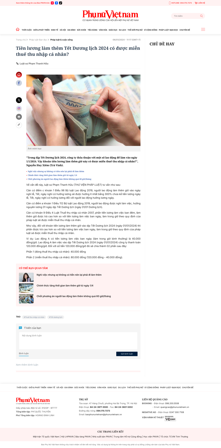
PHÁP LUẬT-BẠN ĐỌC (168, 30)
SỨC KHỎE (81, 30)
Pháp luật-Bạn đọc (38, 40)
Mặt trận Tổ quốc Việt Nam (46, 436)
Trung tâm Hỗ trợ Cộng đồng (128, 436)
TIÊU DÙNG (92, 30)
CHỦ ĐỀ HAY (162, 43)
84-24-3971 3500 (99, 407)
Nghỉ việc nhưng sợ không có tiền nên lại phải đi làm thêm (56, 171)
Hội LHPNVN (67, 436)
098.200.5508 (172, 403)
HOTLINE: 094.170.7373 (180, 3)
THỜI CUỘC (27, 30)
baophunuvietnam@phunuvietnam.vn (103, 414)
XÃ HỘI (63, 30)
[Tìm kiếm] (188, 16)
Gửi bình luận (127, 353)
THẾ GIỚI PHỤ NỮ (134, 30)
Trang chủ (21, 40)
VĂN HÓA (103, 30)
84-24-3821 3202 (124, 407)
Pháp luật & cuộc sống (61, 40)
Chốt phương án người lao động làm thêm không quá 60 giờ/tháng (59, 179)
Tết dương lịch (56, 317)
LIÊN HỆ (200, 3)
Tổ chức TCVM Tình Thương (174, 436)
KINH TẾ (54, 30)
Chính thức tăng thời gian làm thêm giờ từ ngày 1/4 (52, 175)
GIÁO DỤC (113, 30)
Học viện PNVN (151, 436)
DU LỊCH (122, 30)
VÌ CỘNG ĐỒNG (150, 30)
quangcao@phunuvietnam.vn (174, 407)
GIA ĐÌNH (71, 30)
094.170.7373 (103, 411)
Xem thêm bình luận (27, 364)
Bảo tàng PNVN (82, 436)
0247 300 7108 (176, 412)
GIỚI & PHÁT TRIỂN (41, 30)
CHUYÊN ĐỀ (184, 30)
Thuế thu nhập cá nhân (34, 317)
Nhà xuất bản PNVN (102, 436)
